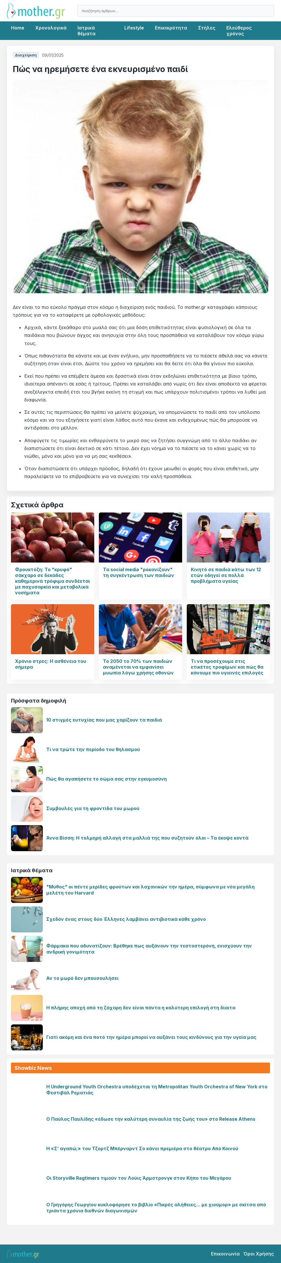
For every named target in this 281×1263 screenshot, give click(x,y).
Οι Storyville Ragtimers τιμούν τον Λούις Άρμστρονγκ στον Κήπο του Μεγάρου (138, 1178)
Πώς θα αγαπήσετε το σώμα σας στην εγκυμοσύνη (106, 779)
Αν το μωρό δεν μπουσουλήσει (82, 978)
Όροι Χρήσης (258, 1254)
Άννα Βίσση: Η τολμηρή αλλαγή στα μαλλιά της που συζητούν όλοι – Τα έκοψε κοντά (147, 838)
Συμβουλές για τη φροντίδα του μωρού (92, 808)
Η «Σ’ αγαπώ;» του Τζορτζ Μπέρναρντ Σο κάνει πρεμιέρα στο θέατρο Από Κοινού (142, 1148)
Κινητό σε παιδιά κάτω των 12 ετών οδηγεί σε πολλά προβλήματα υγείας (226, 575)
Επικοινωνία (225, 1254)
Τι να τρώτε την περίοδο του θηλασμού (93, 749)
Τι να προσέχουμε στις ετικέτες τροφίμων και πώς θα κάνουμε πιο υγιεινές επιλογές (227, 667)
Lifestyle (134, 28)
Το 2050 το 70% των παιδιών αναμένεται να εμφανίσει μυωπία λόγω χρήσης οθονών (138, 667)
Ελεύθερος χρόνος (239, 30)
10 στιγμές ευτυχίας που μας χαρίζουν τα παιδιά (104, 720)
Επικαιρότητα (171, 28)
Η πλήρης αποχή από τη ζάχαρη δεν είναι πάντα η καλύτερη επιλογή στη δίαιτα (140, 1008)
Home (17, 28)
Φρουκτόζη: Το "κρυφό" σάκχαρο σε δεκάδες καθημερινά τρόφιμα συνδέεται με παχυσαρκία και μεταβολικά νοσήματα (52, 581)
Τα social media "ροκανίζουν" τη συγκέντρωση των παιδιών (138, 572)
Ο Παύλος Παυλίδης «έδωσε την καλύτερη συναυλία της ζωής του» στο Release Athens (150, 1119)
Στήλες (206, 28)
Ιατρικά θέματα (86, 30)
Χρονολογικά (50, 28)
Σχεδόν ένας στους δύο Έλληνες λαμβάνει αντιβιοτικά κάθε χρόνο (126, 919)
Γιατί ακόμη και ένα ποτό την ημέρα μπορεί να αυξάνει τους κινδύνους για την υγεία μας (151, 1037)
